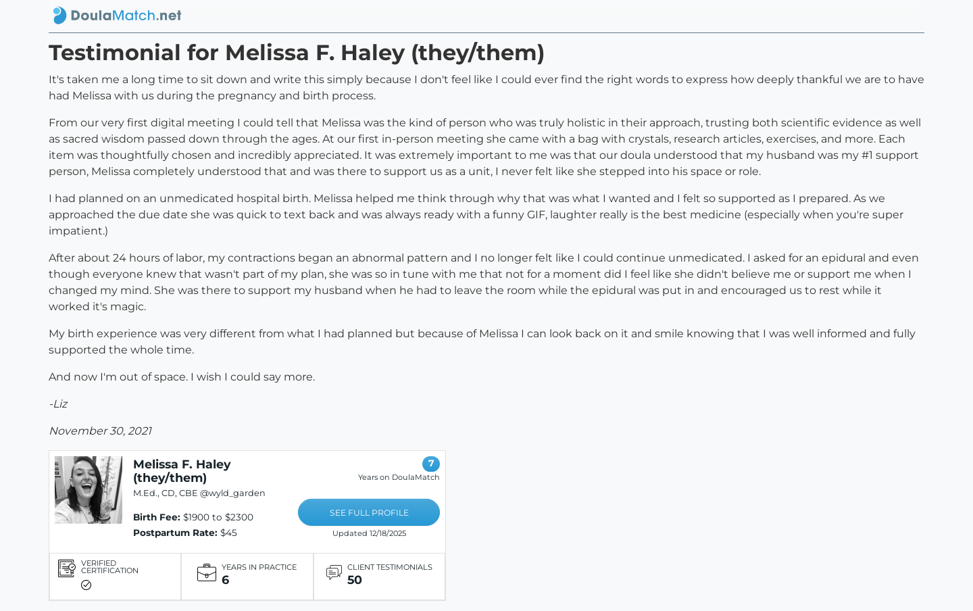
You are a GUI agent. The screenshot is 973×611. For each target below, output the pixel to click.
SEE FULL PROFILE (369, 513)
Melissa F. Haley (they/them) (182, 471)
